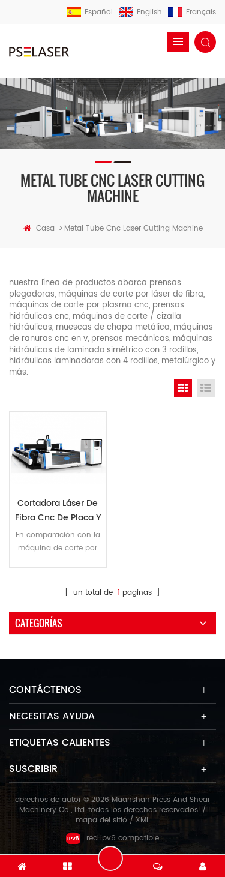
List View (206, 388)
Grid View (183, 388)
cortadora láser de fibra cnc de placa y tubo (58, 510)
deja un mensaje (110, 858)
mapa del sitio (101, 820)
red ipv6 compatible (112, 838)
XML (142, 820)
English (140, 12)
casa (39, 228)
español (90, 12)
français (192, 12)
